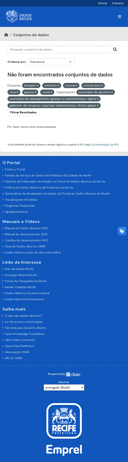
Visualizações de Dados (21, 199)
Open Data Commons (20, 340)
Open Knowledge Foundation (25, 334)
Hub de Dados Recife (19, 269)
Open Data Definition (19, 346)
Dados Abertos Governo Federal (27, 293)
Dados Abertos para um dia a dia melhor (33, 252)
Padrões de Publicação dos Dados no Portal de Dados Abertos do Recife (55, 181)
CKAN (73, 374)
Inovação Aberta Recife (21, 275)
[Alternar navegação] (119, 17)
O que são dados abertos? (23, 316)
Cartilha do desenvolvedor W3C (27, 240)
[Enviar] (115, 49)
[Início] (6, 35)
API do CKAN (13, 358)
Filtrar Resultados (23, 112)
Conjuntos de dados (31, 35)
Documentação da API (104, 144)
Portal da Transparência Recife (26, 281)
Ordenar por (16, 62)
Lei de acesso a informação (24, 322)
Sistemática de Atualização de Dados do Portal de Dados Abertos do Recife (57, 193)
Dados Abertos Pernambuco (24, 299)
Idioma (63, 382)
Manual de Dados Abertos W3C (26, 228)
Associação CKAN (17, 352)
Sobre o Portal (15, 169)
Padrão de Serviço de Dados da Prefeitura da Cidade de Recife (48, 175)
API (81, 144)
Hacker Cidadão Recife (20, 287)
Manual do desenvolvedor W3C (26, 234)
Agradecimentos (16, 212)
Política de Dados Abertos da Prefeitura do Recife (39, 187)
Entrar (102, 3)
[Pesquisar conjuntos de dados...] (58, 49)
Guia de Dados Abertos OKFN (25, 246)
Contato (117, 3)
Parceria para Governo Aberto (25, 328)
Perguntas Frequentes (20, 206)
